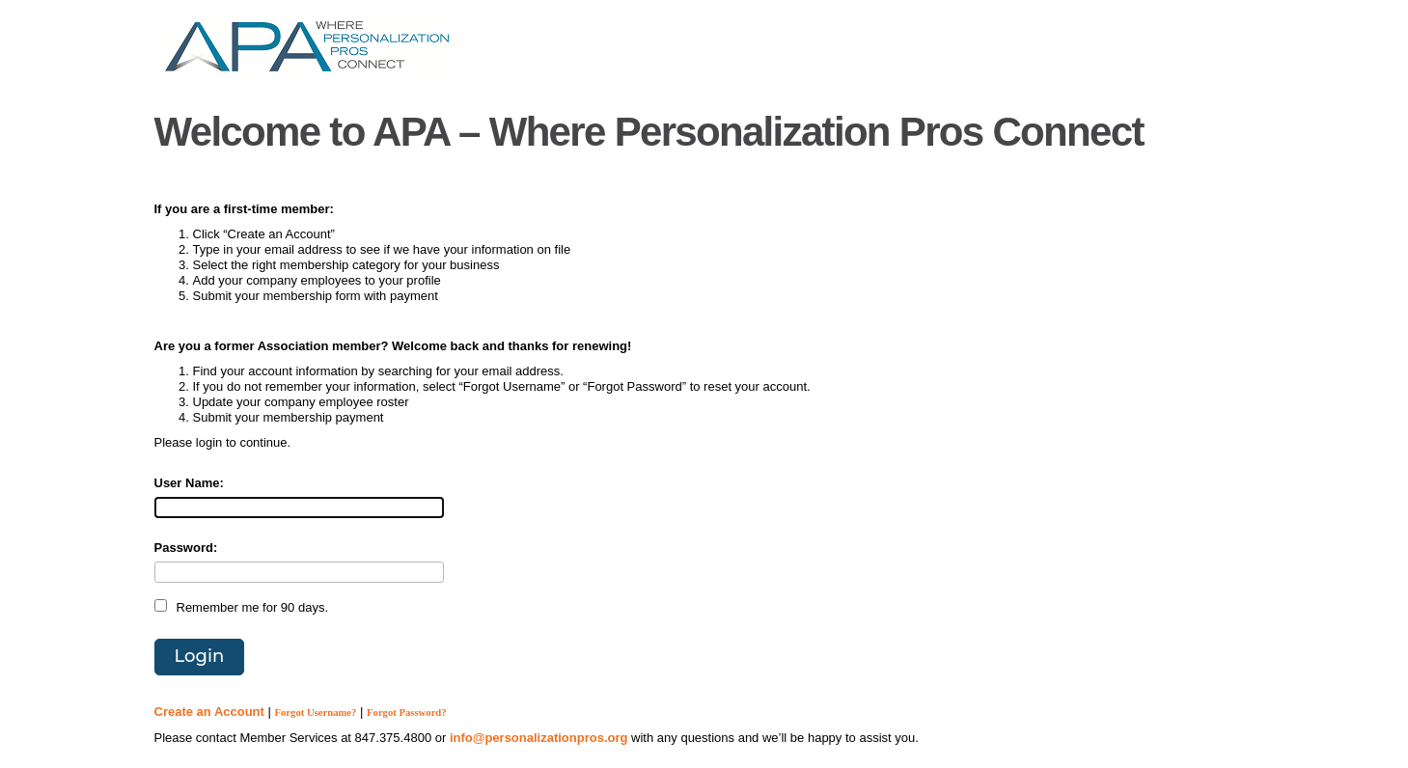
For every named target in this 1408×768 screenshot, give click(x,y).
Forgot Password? (407, 712)
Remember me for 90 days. (253, 607)
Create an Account (209, 711)
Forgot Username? (316, 712)
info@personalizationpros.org (539, 737)
